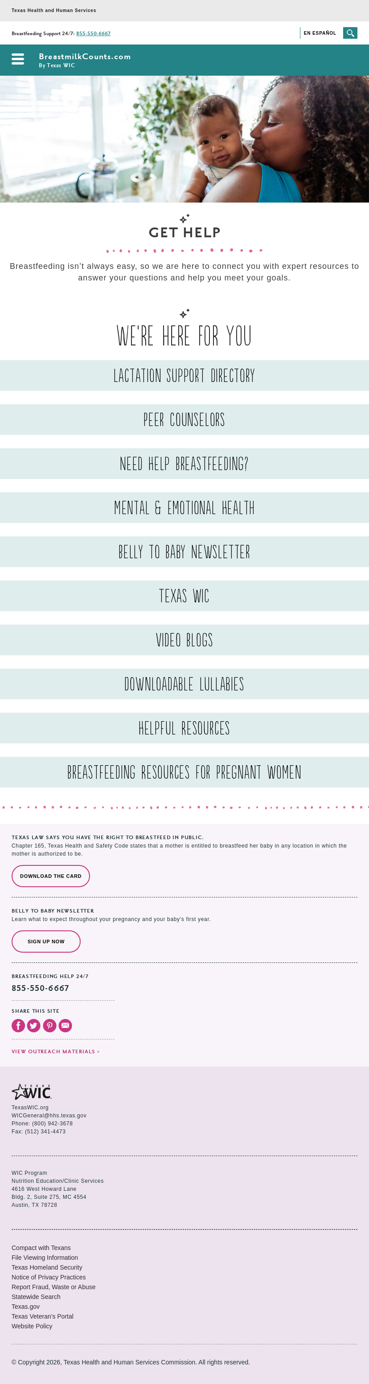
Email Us (65, 1025)
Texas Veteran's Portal (43, 1316)
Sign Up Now (46, 941)
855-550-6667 (93, 34)
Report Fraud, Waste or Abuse (54, 1287)
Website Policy (32, 1326)
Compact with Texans (41, 1247)
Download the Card (51, 876)
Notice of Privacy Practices (49, 1277)
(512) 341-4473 (45, 1131)
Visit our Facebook (18, 1025)
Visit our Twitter (34, 1025)
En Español (320, 33)
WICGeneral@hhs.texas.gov (49, 1115)
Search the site (350, 33)
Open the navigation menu (18, 59)
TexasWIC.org (30, 1107)
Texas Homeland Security (47, 1267)
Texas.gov (26, 1306)
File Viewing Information (45, 1257)
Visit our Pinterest (50, 1025)
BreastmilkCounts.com (85, 60)
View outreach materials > (56, 1052)
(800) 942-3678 (52, 1123)
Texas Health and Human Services (54, 10)
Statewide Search (36, 1296)
